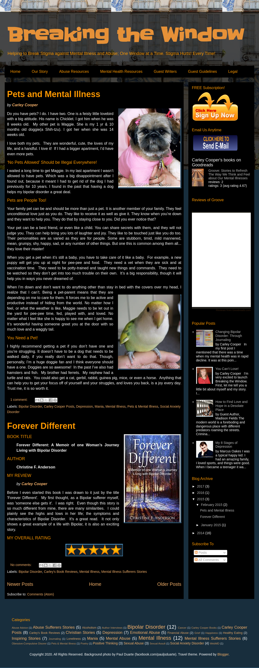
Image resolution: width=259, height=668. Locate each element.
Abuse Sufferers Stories (54, 627)
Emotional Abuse (145, 632)
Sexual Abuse (134, 643)
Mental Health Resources (121, 72)
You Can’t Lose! (227, 369)
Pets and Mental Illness (53, 94)
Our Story (40, 72)
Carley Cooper (25, 105)
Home (15, 72)
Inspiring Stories (26, 638)
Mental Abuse (118, 638)
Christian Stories (80, 632)
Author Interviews (112, 627)
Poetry (84, 643)
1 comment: (19, 400)
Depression (84, 406)
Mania (99, 406)
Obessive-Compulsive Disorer (29, 643)
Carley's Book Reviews (60, 572)
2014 (201, 533)
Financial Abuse (178, 633)
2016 (201, 493)
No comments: (21, 565)
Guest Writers (165, 72)
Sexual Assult (158, 643)
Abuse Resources (74, 72)
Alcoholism (89, 627)
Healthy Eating (233, 633)
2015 (201, 499)
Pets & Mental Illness (142, 406)
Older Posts (169, 584)
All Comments (207, 560)
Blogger (222, 654)
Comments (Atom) (40, 594)
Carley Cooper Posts (59, 406)
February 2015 (212, 505)
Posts (201, 552)
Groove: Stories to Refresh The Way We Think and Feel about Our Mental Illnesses (229, 174)
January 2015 (211, 525)
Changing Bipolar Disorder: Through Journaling (228, 336)
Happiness (211, 632)
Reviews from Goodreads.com (233, 310)
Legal (232, 72)
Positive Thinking (105, 643)
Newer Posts (20, 584)
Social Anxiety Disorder (187, 643)
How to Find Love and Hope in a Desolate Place (231, 406)
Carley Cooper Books (204, 627)
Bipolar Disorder (30, 406)
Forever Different (41, 426)
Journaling (55, 638)
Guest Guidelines (202, 72)
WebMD (214, 643)
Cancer (182, 627)
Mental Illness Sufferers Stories (124, 572)
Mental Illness (115, 406)
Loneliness (74, 638)
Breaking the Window (125, 35)
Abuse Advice (20, 627)
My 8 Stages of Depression (226, 445)
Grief (197, 632)
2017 (201, 486)
